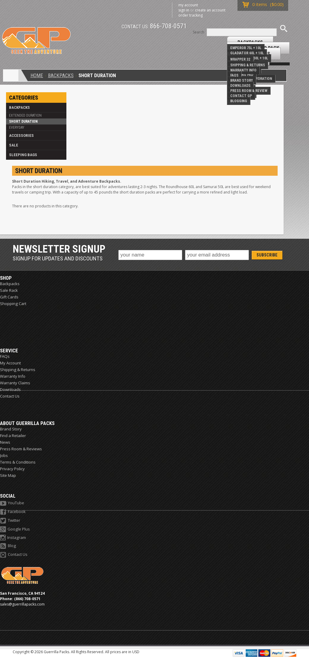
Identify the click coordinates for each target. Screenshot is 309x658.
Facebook (13, 512)
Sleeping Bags (23, 155)
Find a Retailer (13, 435)
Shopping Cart (13, 303)
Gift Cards (9, 297)
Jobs (4, 455)
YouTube (12, 503)
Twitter (10, 521)
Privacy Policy (12, 468)
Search (198, 32)
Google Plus (15, 529)
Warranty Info (243, 70)
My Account (188, 5)
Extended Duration (25, 115)
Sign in (183, 10)
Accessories (21, 135)
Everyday (16, 127)
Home (36, 75)
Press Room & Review (248, 91)
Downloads (240, 85)
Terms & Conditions (18, 462)
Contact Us (10, 396)
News (5, 442)
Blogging (238, 101)
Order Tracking (190, 15)
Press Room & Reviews (21, 449)
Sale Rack (9, 290)
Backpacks (61, 75)
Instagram (13, 537)
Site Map (8, 475)
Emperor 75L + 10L (245, 48)
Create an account (210, 10)
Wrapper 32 (240, 59)
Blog (8, 546)
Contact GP (241, 96)
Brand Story (241, 80)
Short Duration (23, 121)
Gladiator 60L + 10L (247, 53)
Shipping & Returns (247, 65)
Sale (13, 145)
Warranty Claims (15, 383)
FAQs (234, 75)
